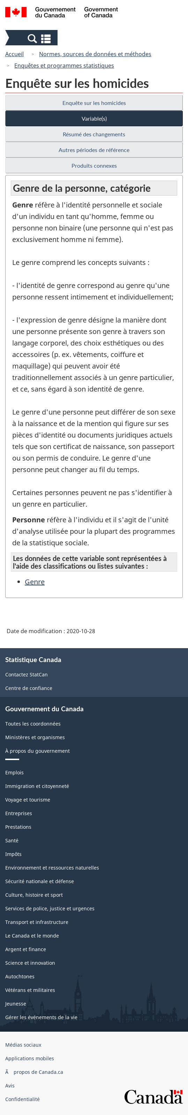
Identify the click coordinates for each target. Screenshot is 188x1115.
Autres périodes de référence (94, 149)
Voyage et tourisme (27, 799)
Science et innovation (30, 962)
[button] (32, 38)
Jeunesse (15, 1003)
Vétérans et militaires (30, 990)
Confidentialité (22, 1099)
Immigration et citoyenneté (37, 786)
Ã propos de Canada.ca (34, 1072)
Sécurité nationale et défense (39, 881)
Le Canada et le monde (32, 935)
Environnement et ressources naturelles (52, 867)
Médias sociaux (23, 1044)
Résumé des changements (94, 134)
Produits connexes (94, 165)
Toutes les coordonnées (33, 723)
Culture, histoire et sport (34, 895)
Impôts (13, 854)
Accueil (14, 54)
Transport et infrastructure (36, 922)
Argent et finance (25, 949)
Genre (35, 581)
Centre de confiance (28, 688)
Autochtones (20, 976)
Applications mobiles (29, 1058)
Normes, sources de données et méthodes (95, 54)
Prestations (18, 827)
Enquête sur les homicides (94, 102)
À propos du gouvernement (37, 751)
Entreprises (18, 813)
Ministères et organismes (35, 737)
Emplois (14, 772)
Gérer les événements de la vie (41, 1017)
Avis (10, 1085)
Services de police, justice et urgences (50, 908)
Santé (11, 840)
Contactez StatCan (26, 674)
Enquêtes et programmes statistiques (64, 65)
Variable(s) (94, 118)
